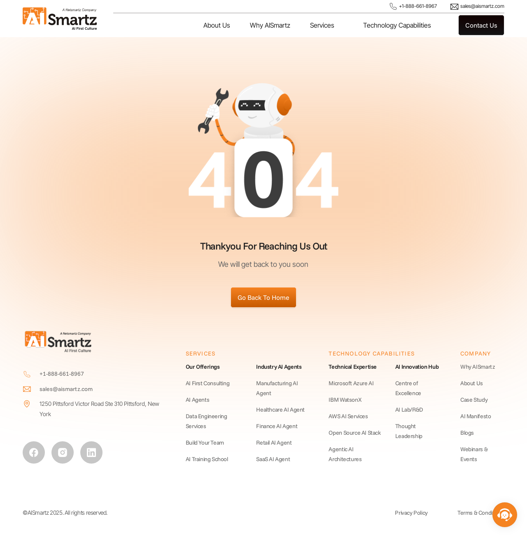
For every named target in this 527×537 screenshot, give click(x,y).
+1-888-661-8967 (413, 6)
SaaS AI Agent (273, 459)
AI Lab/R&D (409, 409)
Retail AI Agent (273, 442)
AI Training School (207, 459)
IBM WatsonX (345, 399)
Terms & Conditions (480, 512)
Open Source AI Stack (354, 432)
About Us (216, 25)
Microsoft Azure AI (351, 383)
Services (322, 25)
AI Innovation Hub (416, 366)
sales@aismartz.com (477, 6)
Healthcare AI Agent (280, 409)
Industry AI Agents (278, 366)
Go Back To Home (263, 297)
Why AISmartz (270, 25)
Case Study (473, 399)
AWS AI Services (348, 416)
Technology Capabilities (397, 25)
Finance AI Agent (276, 426)
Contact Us (481, 25)
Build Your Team (205, 442)
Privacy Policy (411, 512)
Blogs (467, 432)
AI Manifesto (475, 416)
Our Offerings (203, 366)
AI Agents (198, 399)
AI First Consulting (208, 383)
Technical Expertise (353, 366)
